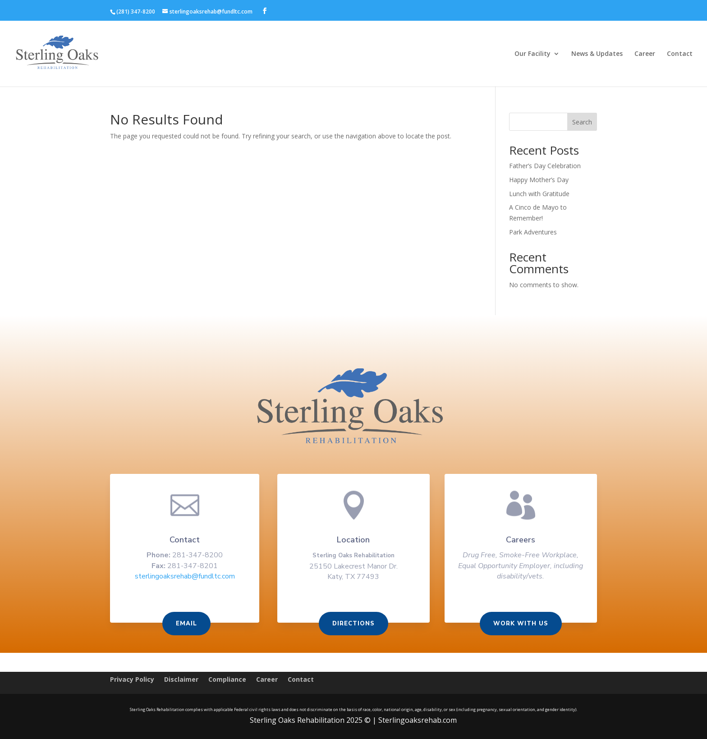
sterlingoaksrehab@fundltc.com (187, 578)
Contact (680, 54)
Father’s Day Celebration (545, 165)
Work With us (518, 624)
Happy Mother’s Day (539, 179)
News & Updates (597, 54)
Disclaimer (181, 680)
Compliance (227, 680)
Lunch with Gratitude (539, 193)
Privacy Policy (132, 680)
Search (582, 122)
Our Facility (532, 54)
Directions (353, 624)
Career (644, 54)
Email (189, 624)
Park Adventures (533, 232)
